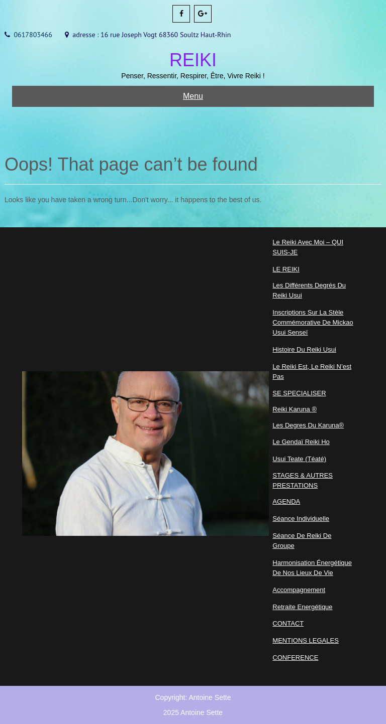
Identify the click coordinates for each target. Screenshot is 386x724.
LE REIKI (285, 269)
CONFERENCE (295, 657)
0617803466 (33, 34)
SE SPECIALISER (299, 393)
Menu (193, 96)
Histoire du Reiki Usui (304, 349)
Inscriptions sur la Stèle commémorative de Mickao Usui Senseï (312, 322)
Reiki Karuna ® (294, 409)
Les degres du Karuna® (308, 425)
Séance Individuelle (300, 518)
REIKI (193, 60)
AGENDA (286, 501)
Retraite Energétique (302, 607)
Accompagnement (298, 590)
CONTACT (288, 623)
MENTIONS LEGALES (305, 640)
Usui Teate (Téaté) (299, 459)
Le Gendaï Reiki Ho (300, 442)
